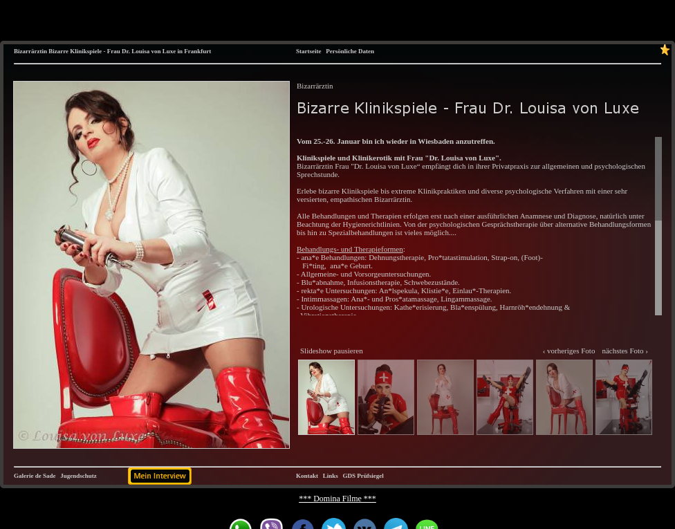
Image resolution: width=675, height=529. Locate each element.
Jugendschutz (78, 475)
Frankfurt (197, 51)
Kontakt (307, 475)
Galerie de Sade (35, 475)
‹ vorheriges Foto (569, 350)
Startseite (308, 51)
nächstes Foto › (625, 350)
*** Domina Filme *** (337, 498)
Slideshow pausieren (331, 350)
